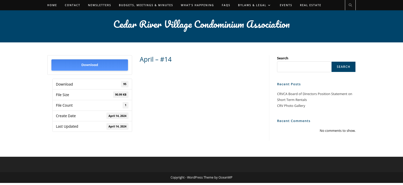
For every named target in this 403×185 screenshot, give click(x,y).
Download (89, 65)
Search (282, 58)
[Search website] (350, 5)
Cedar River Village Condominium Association (201, 24)
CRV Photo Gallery (291, 105)
